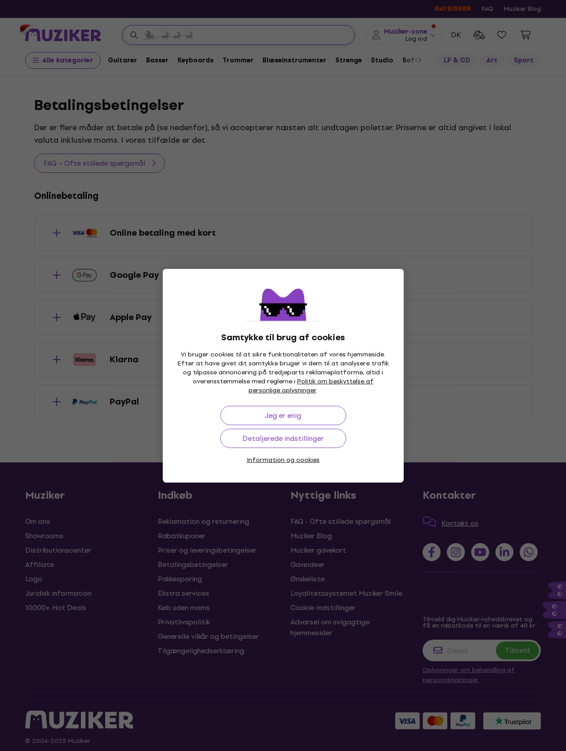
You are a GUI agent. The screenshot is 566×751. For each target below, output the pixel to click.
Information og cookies (283, 460)
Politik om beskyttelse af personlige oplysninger (311, 385)
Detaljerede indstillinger (283, 438)
